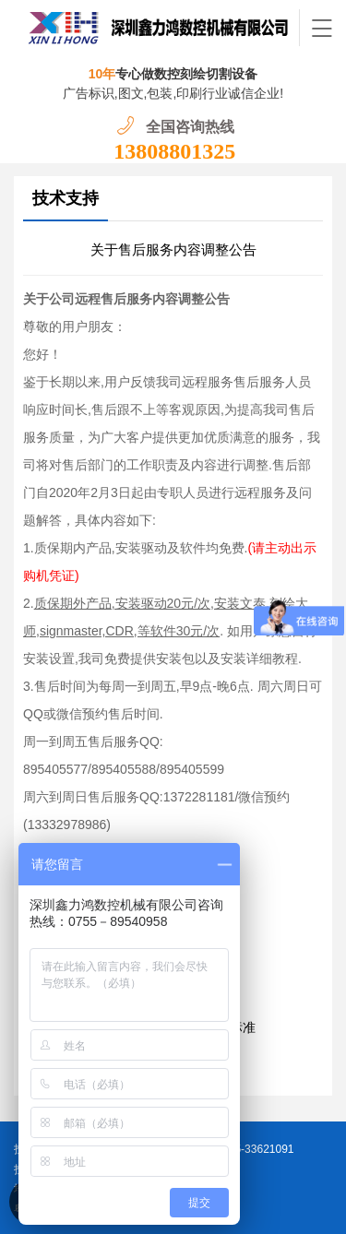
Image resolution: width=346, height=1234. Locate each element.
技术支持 (65, 198)
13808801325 (174, 151)
